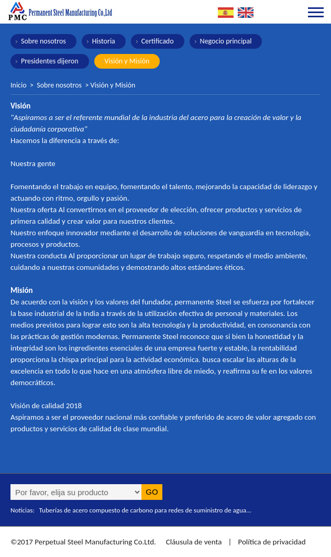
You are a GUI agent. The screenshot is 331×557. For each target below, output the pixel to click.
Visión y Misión (127, 61)
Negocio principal (226, 41)
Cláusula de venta (193, 542)
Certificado (157, 41)
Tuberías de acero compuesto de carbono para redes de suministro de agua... (145, 510)
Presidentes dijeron (50, 61)
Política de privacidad (271, 542)
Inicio (18, 85)
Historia (103, 41)
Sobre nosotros (43, 41)
